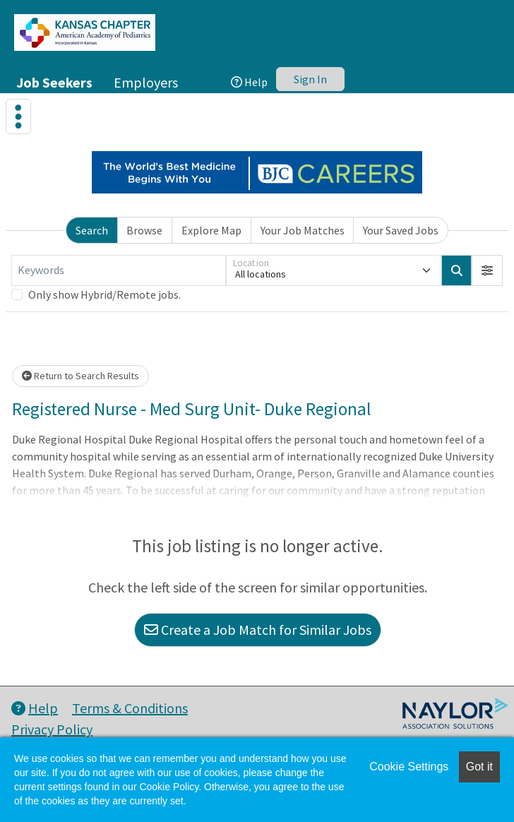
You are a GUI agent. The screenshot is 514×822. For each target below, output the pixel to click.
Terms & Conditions (130, 708)
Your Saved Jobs (400, 230)
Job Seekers (54, 82)
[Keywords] (118, 270)
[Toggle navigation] (18, 116)
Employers (146, 82)
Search (92, 230)
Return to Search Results (80, 375)
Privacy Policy (51, 729)
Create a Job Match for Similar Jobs (257, 629)
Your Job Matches (303, 230)
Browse (144, 230)
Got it (479, 767)
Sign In (310, 79)
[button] (487, 270)
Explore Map (211, 230)
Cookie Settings (408, 767)
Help (249, 82)
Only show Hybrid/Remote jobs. (104, 294)
